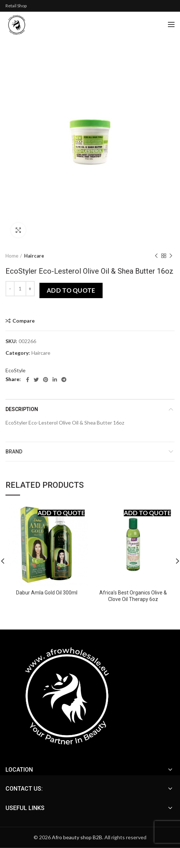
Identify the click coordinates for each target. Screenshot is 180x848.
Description (21, 409)
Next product (171, 256)
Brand (13, 452)
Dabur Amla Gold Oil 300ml (46, 593)
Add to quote (71, 290)
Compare (23, 320)
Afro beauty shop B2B (77, 837)
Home (11, 256)
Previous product (156, 256)
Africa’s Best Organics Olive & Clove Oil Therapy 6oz (133, 596)
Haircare (34, 256)
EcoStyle (15, 370)
